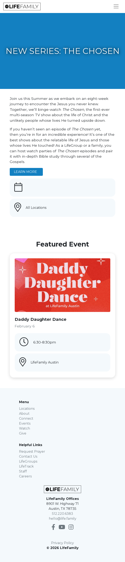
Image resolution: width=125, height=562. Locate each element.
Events (24, 423)
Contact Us (28, 456)
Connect (26, 418)
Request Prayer (32, 451)
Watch (24, 428)
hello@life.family (62, 519)
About (24, 414)
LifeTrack (26, 466)
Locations (27, 409)
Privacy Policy (62, 543)
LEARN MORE (26, 172)
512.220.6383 (62, 514)
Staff (23, 471)
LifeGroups (28, 461)
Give (22, 433)
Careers (25, 476)
